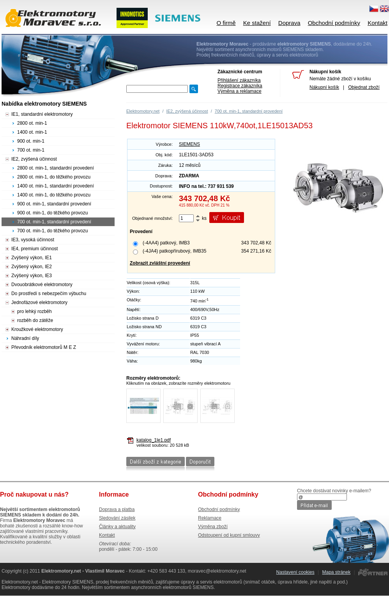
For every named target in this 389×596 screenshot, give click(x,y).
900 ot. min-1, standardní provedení (54, 204)
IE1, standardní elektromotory (41, 114)
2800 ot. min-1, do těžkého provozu (53, 177)
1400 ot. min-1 (32, 132)
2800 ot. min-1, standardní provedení (55, 168)
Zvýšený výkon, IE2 (31, 266)
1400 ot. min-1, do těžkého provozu (53, 195)
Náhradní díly (25, 338)
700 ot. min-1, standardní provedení (249, 111)
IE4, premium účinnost (34, 248)
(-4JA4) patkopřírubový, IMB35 (174, 251)
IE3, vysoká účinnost (32, 239)
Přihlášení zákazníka (239, 80)
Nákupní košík (324, 87)
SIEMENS (189, 144)
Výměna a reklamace (239, 91)
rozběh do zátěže (35, 320)
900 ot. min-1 (30, 141)
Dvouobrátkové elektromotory (41, 284)
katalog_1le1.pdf (153, 440)
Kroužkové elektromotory (37, 329)
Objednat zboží (364, 87)
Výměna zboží (213, 526)
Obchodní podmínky (334, 22)
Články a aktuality (117, 526)
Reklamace (209, 518)
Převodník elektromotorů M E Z (43, 347)
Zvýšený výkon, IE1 (31, 257)
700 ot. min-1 (30, 150)
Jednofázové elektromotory (39, 302)
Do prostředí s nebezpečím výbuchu (48, 293)
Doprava (289, 22)
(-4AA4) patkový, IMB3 (166, 243)
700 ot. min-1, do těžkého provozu (52, 230)
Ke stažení (257, 22)
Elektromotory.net (142, 111)
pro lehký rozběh (34, 311)
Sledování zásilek (117, 518)
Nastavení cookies (295, 572)
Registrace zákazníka (239, 85)
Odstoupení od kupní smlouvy (229, 535)
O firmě (225, 22)
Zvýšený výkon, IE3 (31, 275)
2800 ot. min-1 (32, 123)
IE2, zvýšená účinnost (187, 111)
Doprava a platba (116, 509)
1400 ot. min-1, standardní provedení (55, 186)
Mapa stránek (336, 572)
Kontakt (377, 22)
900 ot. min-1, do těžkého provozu (52, 213)
